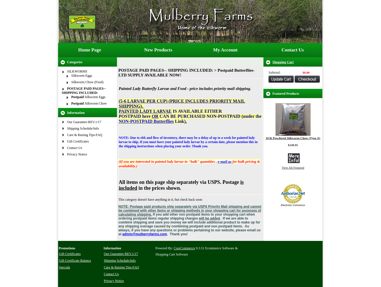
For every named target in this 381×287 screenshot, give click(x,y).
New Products (158, 50)
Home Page (89, 50)
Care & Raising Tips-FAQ (84, 135)
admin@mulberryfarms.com (144, 234)
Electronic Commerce (293, 205)
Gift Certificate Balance (75, 261)
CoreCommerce (184, 248)
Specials (64, 267)
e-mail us (224, 161)
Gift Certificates (78, 141)
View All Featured (293, 167)
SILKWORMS (77, 71)
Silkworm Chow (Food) (87, 82)
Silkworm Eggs (81, 76)
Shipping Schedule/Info (83, 128)
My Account (225, 50)
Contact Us (292, 50)
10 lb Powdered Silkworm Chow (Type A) (293, 138)
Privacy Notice (77, 154)
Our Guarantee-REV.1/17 (84, 122)
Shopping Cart (283, 62)
